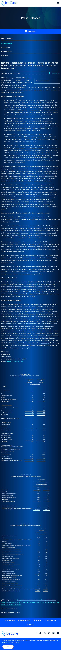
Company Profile (25, 620)
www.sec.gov (45, 343)
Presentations (6, 51)
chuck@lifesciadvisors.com (14, 361)
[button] (58, 3)
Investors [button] (30, 31)
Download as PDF (54, 73)
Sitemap (31, 624)
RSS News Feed (51, 620)
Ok (8, 646)
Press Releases (6, 43)
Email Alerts (5, 55)
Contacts (38, 620)
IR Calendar (5, 47)
